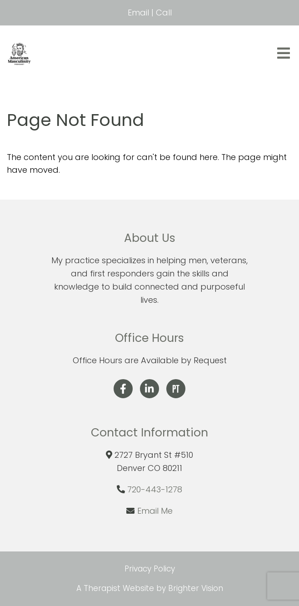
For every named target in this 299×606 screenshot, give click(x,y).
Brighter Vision (195, 588)
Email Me (155, 510)
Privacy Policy (150, 568)
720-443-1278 (154, 489)
